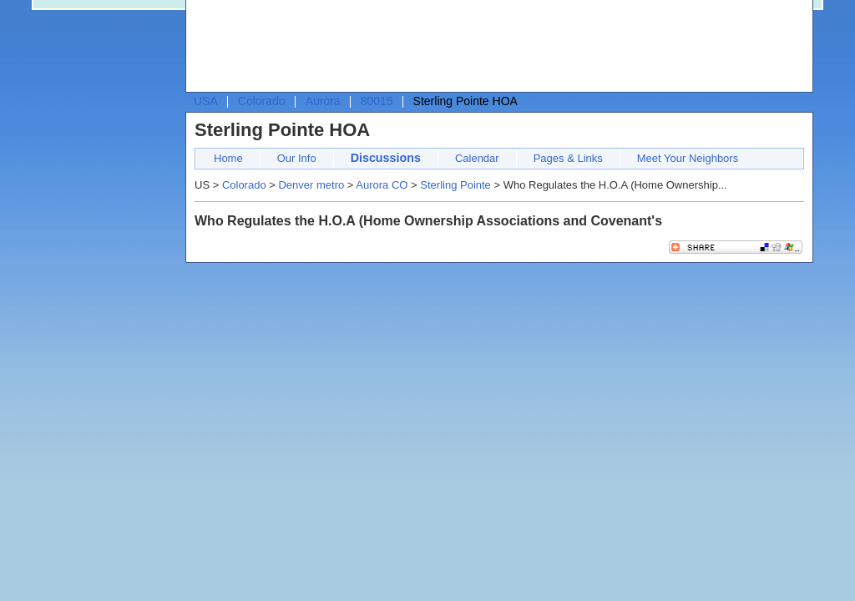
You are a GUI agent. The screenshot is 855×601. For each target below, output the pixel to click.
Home (228, 158)
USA (206, 101)
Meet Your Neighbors (687, 158)
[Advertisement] (495, 46)
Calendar (477, 158)
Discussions (386, 157)
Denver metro (311, 185)
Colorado (262, 101)
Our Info (296, 158)
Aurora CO (381, 185)
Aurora (323, 101)
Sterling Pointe (455, 185)
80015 (377, 101)
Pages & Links (568, 158)
